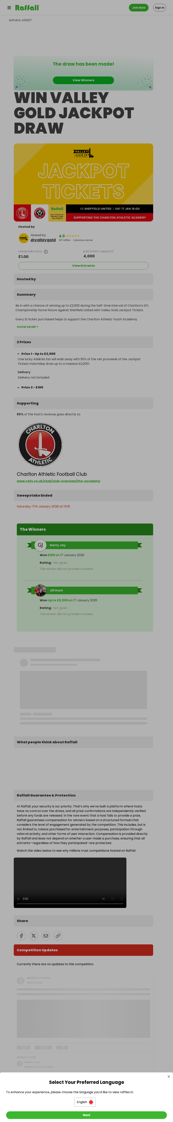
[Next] (86, 1112)
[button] (85, 1099)
